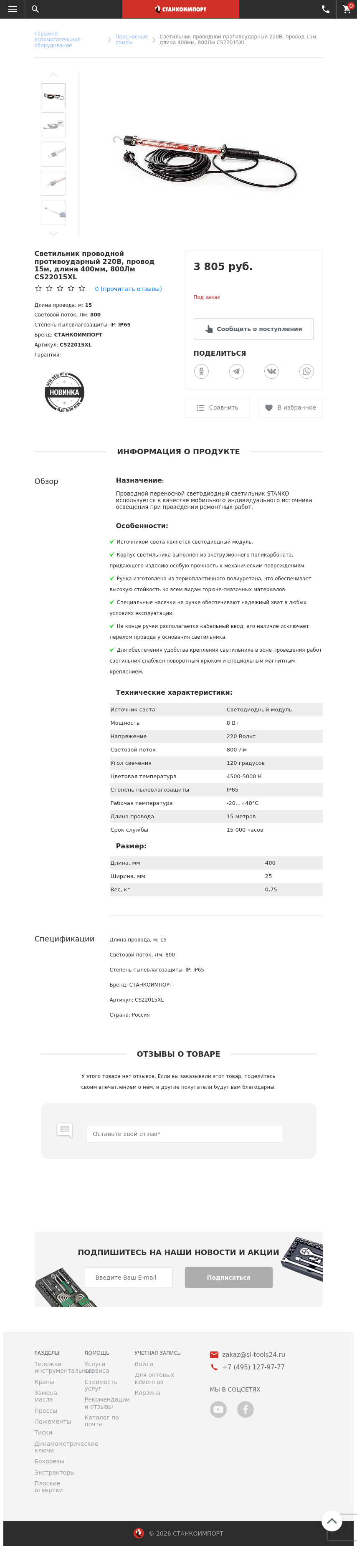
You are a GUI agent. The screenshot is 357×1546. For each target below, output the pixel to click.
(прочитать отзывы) (128, 289)
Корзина (148, 1392)
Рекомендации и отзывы (103, 1402)
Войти (144, 1364)
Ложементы (53, 1421)
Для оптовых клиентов (155, 1378)
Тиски (44, 1432)
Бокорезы (49, 1461)
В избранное (297, 407)
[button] (53, 75)
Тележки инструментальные (53, 1367)
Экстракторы (53, 1472)
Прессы (46, 1410)
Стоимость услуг (101, 1385)
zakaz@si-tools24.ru (254, 1355)
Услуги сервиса (97, 1367)
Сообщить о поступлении (259, 329)
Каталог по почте (102, 1420)
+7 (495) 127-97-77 (325, 9)
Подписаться (228, 1277)
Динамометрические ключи (53, 1447)
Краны (45, 1382)
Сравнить (223, 407)
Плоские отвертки (49, 1486)
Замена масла (46, 1396)
